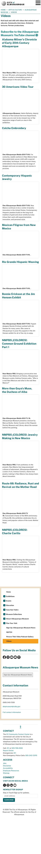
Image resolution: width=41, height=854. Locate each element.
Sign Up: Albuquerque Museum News (20, 628)
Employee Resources (11, 771)
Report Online (8, 751)
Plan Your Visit (11, 623)
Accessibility (8, 768)
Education (10, 605)
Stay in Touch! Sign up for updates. (16, 793)
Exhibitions (10, 596)
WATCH (9, 632)
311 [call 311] (8, 748)
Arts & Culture (15, 10)
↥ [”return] (20, 727)
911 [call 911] (15, 753)
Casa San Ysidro (12, 610)
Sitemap (6, 773)
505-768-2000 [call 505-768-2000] (17, 748)
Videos (8, 641)
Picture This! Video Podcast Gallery (20, 637)
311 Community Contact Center (18, 734)
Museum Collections (14, 614)
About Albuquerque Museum (17, 619)
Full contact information (12, 712)
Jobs (4, 763)
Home (3, 10)
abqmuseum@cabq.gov (11, 706)
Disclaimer (7, 766)
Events (8, 601)
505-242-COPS (31, 755)
